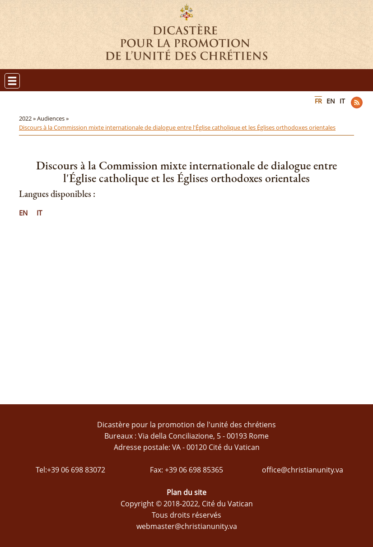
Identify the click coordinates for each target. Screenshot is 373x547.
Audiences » (53, 118)
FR (318, 101)
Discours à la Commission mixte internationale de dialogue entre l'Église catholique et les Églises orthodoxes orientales (177, 127)
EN (330, 101)
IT (342, 101)
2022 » (28, 118)
